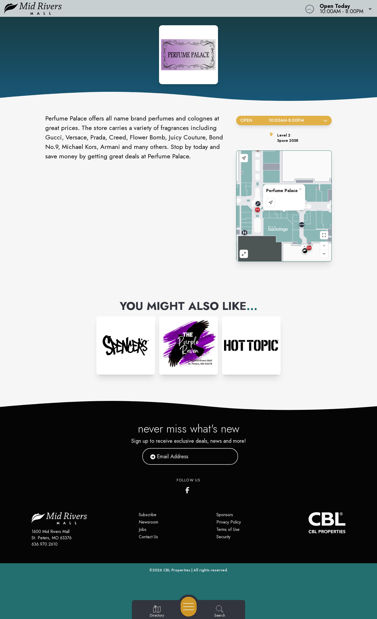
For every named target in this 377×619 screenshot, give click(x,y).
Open (284, 120)
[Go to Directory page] (157, 611)
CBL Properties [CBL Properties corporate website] (176, 570)
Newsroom (148, 522)
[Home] (142, 8)
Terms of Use (228, 529)
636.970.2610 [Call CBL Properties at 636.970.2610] (45, 544)
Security (223, 537)
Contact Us (148, 537)
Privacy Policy (228, 522)
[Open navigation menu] (188, 606)
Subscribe (147, 515)
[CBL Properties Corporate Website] (308, 522)
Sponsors (224, 515)
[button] (344, 8)
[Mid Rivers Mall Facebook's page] (188, 489)
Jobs (142, 529)
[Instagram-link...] (125, 345)
